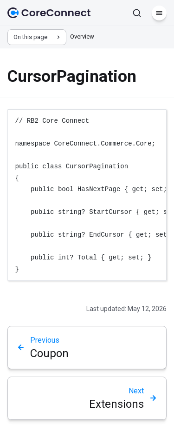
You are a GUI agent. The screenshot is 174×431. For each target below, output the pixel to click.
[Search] (136, 13)
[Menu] (159, 13)
